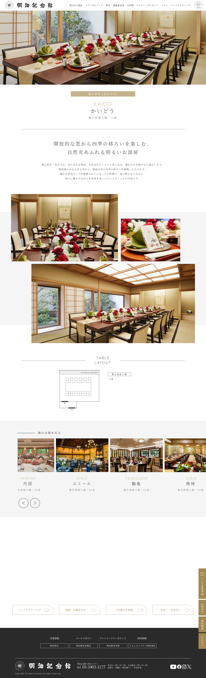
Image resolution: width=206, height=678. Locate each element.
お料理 (130, 5)
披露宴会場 (118, 5)
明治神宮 (54, 645)
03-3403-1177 (91, 667)
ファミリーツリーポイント (112, 638)
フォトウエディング (180, 5)
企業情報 (54, 638)
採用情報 (142, 638)
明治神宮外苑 (113, 645)
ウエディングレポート (147, 5)
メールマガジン (84, 638)
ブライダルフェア (94, 5)
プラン (164, 5)
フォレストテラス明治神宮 (142, 645)
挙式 (108, 5)
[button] (24, 503)
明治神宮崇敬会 (83, 645)
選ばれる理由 (76, 5)
